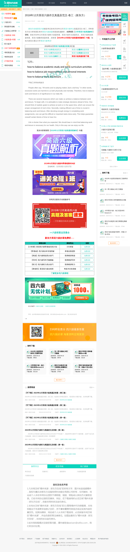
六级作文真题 (39, 306)
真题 (124, 66)
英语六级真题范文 (52, 49)
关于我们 (22, 538)
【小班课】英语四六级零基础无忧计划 (42, 247)
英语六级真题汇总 (52, 56)
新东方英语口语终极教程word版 (115, 200)
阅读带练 (63, 3)
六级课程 (29, 3)
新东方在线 (26, 9)
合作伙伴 (62, 538)
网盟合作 (92, 538)
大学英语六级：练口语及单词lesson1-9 (114, 212)
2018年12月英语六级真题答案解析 (64, 130)
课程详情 (122, 77)
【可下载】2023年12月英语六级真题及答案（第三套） (46, 393)
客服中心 (54, 538)
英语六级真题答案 (80, 49)
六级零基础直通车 (108, 48)
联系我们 (69, 538)
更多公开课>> (114, 166)
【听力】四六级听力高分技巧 (42, 264)
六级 (32, 9)
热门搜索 (84, 466)
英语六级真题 (39, 9)
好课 (124, 25)
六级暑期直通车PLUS (109, 89)
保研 (85, 3)
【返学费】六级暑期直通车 (111, 69)
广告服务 (37, 538)
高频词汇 (45, 471)
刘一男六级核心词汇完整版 (114, 189)
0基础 (74, 3)
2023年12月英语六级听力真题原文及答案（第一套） (45, 445)
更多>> (91, 387)
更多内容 (59, 460)
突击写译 (40, 3)
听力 (124, 41)
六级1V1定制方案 (108, 130)
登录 (125, 3)
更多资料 (59, 380)
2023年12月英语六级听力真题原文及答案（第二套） (45, 430)
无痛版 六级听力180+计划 (111, 150)
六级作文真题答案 (50, 306)
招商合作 (29, 538)
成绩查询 (63, 471)
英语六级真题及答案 (61, 46)
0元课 (125, 58)
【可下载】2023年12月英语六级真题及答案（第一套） (46, 418)
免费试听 (87, 247)
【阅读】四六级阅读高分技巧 (42, 256)
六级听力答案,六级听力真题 (68, 439)
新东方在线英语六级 (36, 29)
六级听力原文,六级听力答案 (68, 454)
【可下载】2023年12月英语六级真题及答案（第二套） (46, 405)
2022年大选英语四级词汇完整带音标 (116, 180)
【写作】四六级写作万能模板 (42, 260)
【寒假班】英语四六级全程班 (42, 269)
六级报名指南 (29, 475)
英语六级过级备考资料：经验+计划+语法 (116, 233)
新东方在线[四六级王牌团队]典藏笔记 (116, 222)
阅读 (124, 50)
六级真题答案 (81, 471)
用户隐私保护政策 (103, 538)
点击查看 (122, 138)
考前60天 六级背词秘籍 (110, 109)
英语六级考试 (46, 41)
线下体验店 (46, 538)
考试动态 (28, 471)
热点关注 (85, 538)
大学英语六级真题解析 (84, 32)
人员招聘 (77, 538)
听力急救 (52, 3)
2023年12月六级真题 (66, 400)
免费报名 (122, 118)
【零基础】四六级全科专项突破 (42, 251)
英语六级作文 (69, 29)
